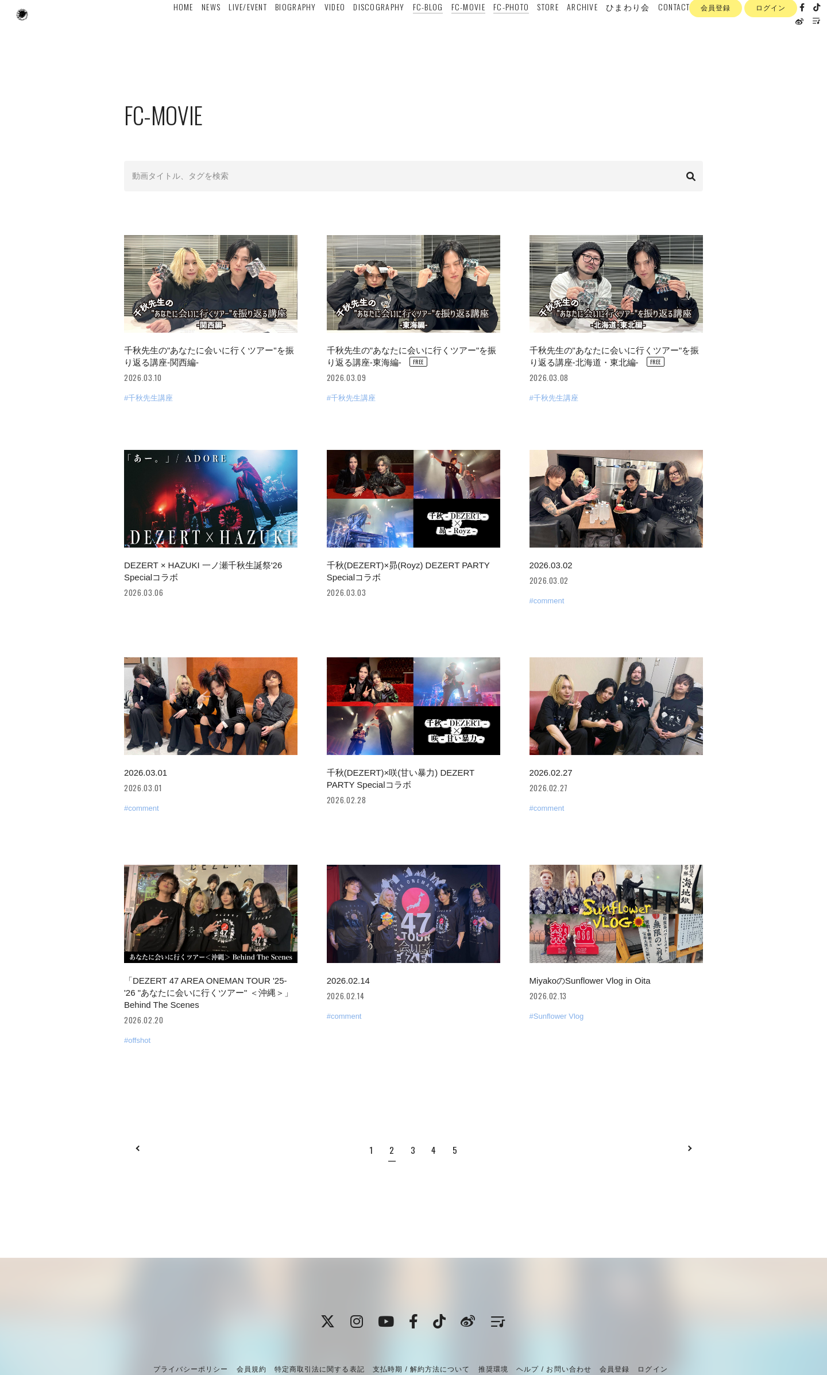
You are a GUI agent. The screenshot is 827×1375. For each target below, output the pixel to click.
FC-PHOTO (502, 32)
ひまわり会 (619, 32)
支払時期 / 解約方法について (421, 1314)
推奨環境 (493, 1314)
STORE (539, 32)
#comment (547, 573)
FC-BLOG (419, 32)
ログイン (771, 68)
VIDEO (325, 32)
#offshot (137, 985)
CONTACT (665, 32)
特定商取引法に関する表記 (319, 1314)
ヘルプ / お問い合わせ (553, 1314)
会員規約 (251, 1314)
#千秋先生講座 (148, 384)
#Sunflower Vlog (557, 961)
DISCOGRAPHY (370, 32)
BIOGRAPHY (286, 32)
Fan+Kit (432, 1345)
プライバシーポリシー (190, 1314)
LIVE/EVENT (239, 32)
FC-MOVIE (459, 32)
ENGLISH (703, 32)
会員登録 (716, 68)
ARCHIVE (573, 32)
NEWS (201, 32)
